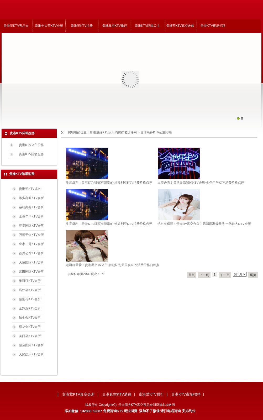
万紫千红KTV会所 (31, 235)
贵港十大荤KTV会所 (49, 26)
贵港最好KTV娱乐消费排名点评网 (113, 132)
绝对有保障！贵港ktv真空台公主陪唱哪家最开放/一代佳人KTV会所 (204, 224)
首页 (191, 275)
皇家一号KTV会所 (31, 244)
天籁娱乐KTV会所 (31, 354)
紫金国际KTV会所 (31, 345)
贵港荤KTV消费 (82, 26)
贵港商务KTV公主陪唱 (156, 132)
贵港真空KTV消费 (116, 394)
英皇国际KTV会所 (31, 225)
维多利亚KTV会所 (31, 198)
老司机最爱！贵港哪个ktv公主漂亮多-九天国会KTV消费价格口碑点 (112, 265)
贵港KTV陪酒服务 (31, 154)
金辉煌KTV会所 (30, 308)
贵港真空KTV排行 (114, 26)
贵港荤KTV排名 (30, 189)
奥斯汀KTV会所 (30, 281)
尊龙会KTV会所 (30, 327)
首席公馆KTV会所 (31, 253)
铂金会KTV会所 (30, 317)
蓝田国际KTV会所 (31, 271)
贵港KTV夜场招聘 (213, 26)
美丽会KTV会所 (30, 336)
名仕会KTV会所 (30, 290)
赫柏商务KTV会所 (31, 207)
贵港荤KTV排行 (151, 394)
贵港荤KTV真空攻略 (180, 26)
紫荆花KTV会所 (30, 299)
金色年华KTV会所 (31, 216)
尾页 (253, 275)
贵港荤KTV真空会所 (78, 394)
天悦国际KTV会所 (31, 262)
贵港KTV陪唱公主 (147, 26)
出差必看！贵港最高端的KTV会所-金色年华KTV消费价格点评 (200, 182)
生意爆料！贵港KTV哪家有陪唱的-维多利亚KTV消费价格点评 (109, 182)
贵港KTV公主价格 (31, 145)
